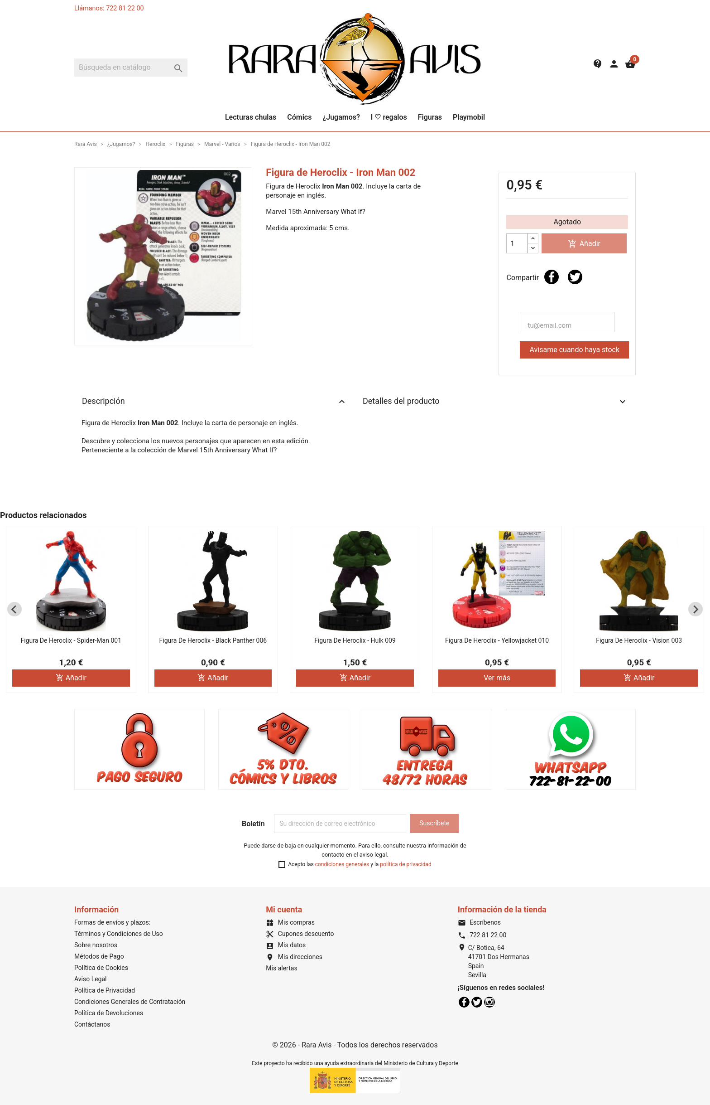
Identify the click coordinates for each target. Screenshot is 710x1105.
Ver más (497, 678)
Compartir (551, 277)
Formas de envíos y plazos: (112, 922)
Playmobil (469, 117)
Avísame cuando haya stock (574, 349)
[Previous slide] (14, 609)
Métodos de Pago (99, 956)
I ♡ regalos (389, 117)
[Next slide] (695, 609)
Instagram (489, 1002)
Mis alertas (281, 968)
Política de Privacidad (104, 990)
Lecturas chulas (250, 117)
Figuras (430, 117)
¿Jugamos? (341, 117)
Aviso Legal (90, 979)
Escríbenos (479, 922)
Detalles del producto (495, 401)
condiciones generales (342, 864)
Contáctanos (92, 1024)
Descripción (214, 401)
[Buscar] (130, 67)
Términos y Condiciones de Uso (118, 933)
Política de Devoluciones (108, 1013)
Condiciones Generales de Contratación (129, 1001)
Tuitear (575, 277)
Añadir (584, 244)
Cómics (299, 117)
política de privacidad (405, 864)
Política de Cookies (101, 967)
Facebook (464, 1002)
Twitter (476, 1002)
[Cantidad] (517, 243)
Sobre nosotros (95, 945)
